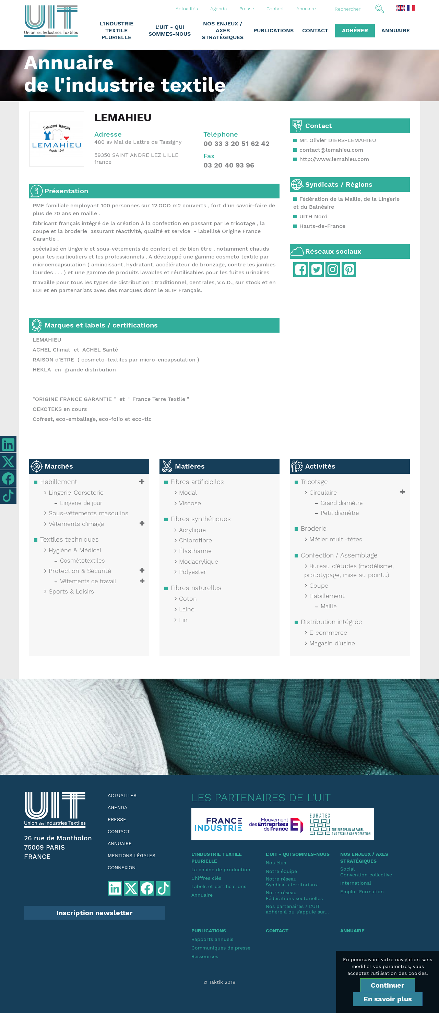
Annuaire (306, 8)
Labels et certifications (218, 886)
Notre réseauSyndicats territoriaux (292, 881)
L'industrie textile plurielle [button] (116, 30)
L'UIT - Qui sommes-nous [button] (170, 30)
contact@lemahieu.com (331, 150)
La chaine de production (220, 869)
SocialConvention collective (366, 871)
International (355, 883)
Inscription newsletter (95, 913)
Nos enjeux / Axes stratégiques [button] (223, 30)
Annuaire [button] (395, 30)
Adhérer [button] (355, 30)
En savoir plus (388, 999)
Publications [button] (273, 30)
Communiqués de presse (220, 948)
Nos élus (276, 862)
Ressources (204, 956)
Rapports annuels (212, 939)
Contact (275, 8)
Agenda (218, 8)
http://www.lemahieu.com (334, 159)
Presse (246, 8)
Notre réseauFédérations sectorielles (294, 895)
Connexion (121, 867)
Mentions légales (131, 855)
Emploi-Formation (362, 891)
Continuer (387, 985)
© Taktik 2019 (219, 982)
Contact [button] (315, 30)
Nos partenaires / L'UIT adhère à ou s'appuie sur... (297, 909)
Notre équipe (281, 871)
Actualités (187, 8)
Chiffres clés (206, 878)
